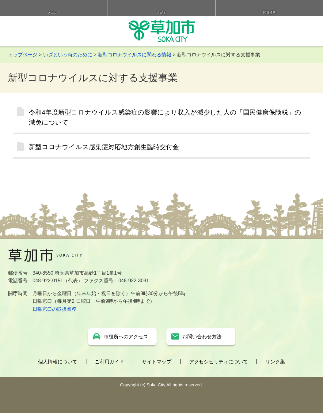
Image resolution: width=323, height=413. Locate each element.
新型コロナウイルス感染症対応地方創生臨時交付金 (104, 146)
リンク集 (275, 361)
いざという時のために (67, 54)
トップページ (22, 54)
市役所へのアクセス (126, 336)
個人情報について (57, 361)
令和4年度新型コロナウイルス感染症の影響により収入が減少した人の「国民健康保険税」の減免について (165, 117)
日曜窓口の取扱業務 (54, 309)
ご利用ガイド (109, 361)
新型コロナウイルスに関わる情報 (134, 54)
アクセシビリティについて (218, 361)
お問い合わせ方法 (202, 336)
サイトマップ (156, 361)
